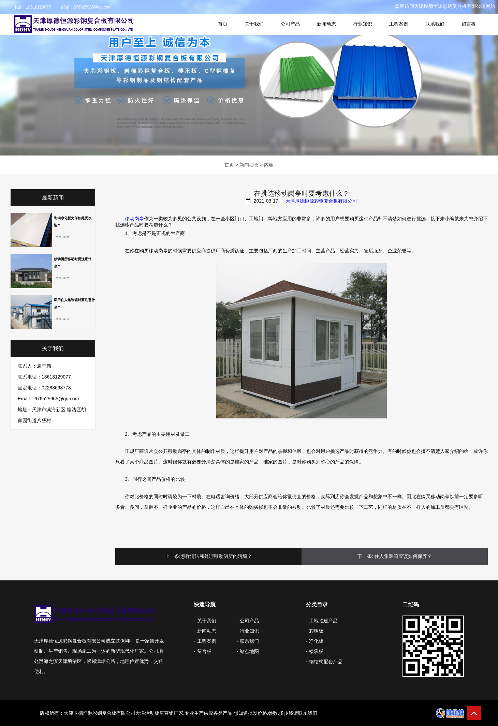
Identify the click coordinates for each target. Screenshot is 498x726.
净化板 (316, 641)
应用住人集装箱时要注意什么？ (74, 303)
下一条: (365, 556)
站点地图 (249, 651)
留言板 (469, 24)
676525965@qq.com (92, 7)
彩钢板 (316, 631)
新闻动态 (326, 24)
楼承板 (316, 651)
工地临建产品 (323, 620)
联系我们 (434, 24)
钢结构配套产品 (325, 661)
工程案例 (398, 24)
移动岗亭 (134, 218)
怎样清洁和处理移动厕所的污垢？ (216, 556)
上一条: (172, 556)
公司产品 (290, 24)
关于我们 (254, 24)
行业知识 (362, 24)
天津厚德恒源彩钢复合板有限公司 (321, 201)
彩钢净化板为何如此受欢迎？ (72, 221)
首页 (223, 24)
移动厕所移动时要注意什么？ (72, 262)
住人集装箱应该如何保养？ (403, 556)
